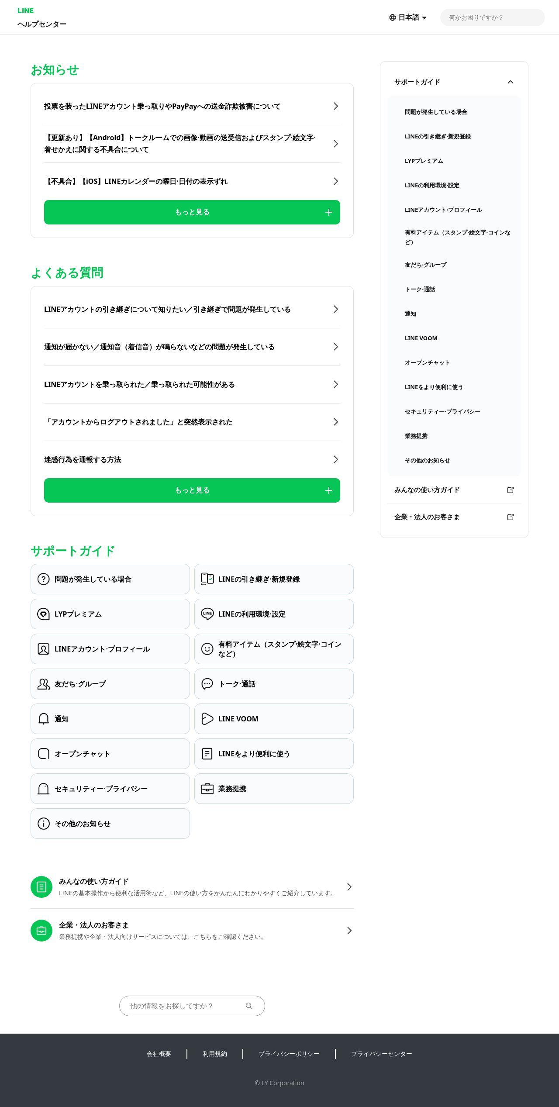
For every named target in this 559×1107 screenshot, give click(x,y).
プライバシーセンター (381, 1053)
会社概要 (159, 1053)
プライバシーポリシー (289, 1053)
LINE (25, 10)
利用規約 (215, 1053)
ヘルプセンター (41, 23)
